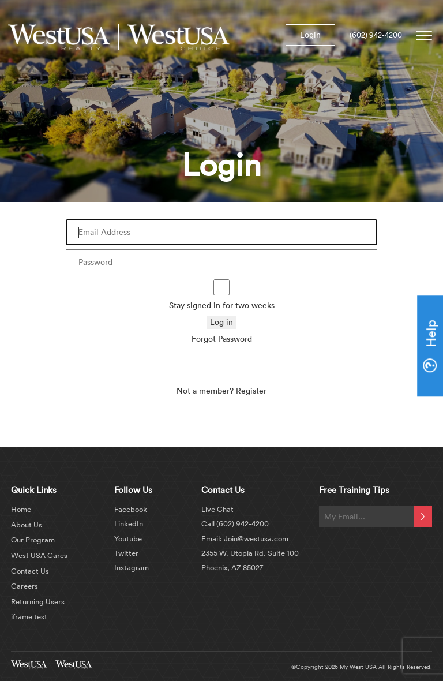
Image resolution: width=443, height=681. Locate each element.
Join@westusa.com (255, 538)
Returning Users (38, 601)
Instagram (131, 567)
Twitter (126, 552)
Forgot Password (222, 339)
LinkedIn (128, 523)
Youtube (128, 538)
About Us (26, 524)
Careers (24, 585)
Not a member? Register (221, 391)
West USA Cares (39, 555)
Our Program (33, 539)
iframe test (29, 616)
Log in (221, 322)
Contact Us (30, 570)
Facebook (130, 509)
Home (21, 509)
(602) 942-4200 (376, 34)
